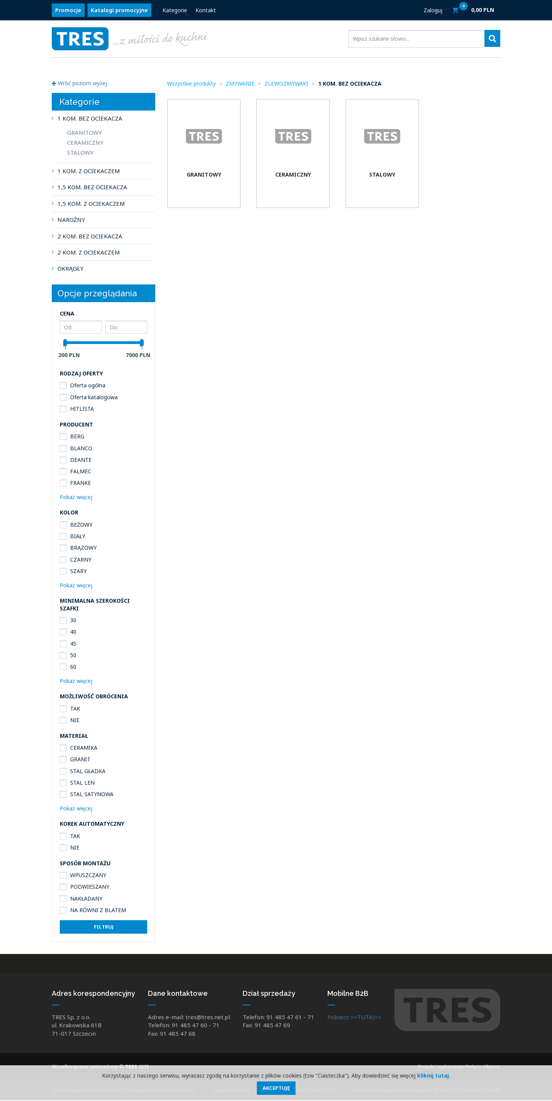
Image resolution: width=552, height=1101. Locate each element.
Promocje (68, 10)
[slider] (65, 343)
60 (73, 666)
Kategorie (175, 10)
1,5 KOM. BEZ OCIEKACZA (92, 187)
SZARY (78, 571)
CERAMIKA (83, 747)
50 (73, 655)
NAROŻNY (71, 219)
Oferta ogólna (87, 385)
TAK (75, 708)
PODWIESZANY (89, 886)
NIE (74, 720)
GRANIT (80, 759)
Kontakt (206, 10)
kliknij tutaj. (433, 1075)
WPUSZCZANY (88, 875)
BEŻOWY (81, 524)
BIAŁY (77, 536)
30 (73, 620)
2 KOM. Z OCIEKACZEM (89, 252)
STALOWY (80, 152)
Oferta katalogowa (94, 397)
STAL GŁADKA (87, 771)
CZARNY (80, 559)
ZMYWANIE (240, 83)
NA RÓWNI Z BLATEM (98, 910)
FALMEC (80, 471)
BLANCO (81, 448)
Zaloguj (433, 10)
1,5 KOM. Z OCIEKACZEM (91, 203)
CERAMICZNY (85, 142)
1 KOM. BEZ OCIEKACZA (90, 118)
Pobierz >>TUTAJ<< (354, 1018)
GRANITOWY (84, 132)
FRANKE (80, 482)
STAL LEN (82, 782)
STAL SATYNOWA (91, 794)
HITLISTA (82, 408)
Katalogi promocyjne (119, 10)
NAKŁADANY (86, 898)
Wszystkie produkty (191, 83)
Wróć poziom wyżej (79, 83)
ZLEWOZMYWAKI (286, 83)
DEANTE (81, 459)
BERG (77, 436)
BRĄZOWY (83, 547)
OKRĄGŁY (71, 268)
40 (73, 631)
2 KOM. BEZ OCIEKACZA (90, 236)
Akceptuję (276, 1087)
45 (73, 643)
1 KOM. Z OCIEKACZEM (89, 171)
